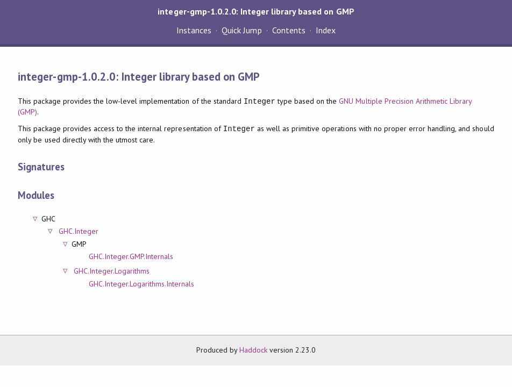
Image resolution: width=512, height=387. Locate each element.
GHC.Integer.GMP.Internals (131, 256)
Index (326, 30)
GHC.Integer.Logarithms (112, 271)
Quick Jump (241, 30)
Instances (193, 30)
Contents (288, 30)
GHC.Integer (78, 231)
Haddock (253, 350)
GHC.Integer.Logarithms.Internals (141, 284)
